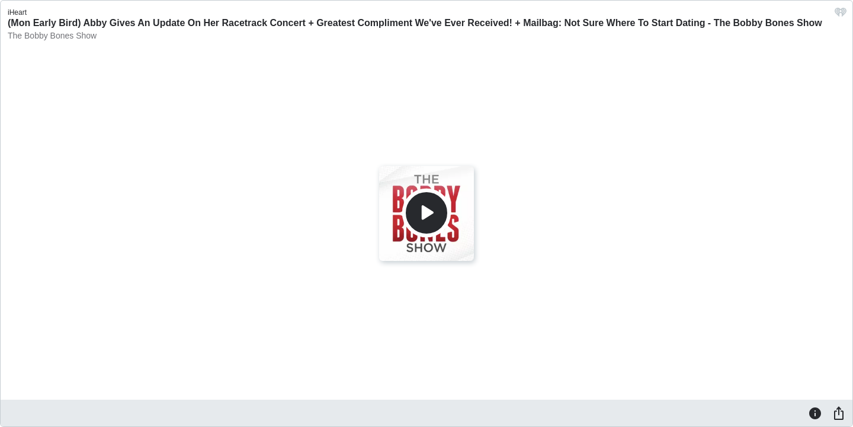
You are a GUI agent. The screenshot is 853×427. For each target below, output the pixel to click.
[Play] (426, 213)
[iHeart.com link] (840, 15)
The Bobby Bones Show (52, 35)
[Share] (839, 413)
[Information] (815, 413)
